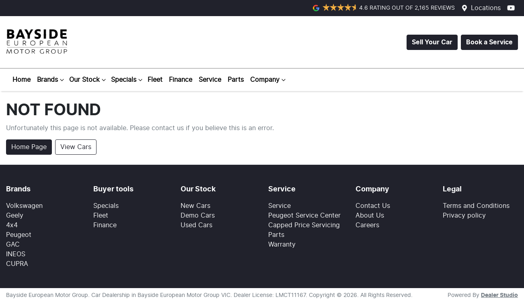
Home (21, 80)
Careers (367, 225)
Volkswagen (24, 206)
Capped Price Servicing (304, 225)
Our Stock (88, 80)
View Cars (75, 147)
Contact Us (372, 206)
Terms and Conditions (476, 206)
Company (269, 80)
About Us (369, 215)
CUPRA (17, 264)
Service (210, 80)
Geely (14, 215)
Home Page (29, 147)
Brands (51, 80)
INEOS (15, 254)
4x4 (12, 225)
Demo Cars (198, 215)
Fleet (155, 80)
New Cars (195, 206)
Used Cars (196, 225)
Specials (127, 80)
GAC (13, 244)
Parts (236, 80)
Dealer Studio (499, 295)
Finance (180, 80)
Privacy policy (464, 215)
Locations (486, 8)
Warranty (282, 244)
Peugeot (18, 235)
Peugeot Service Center (304, 215)
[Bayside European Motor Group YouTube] (512, 8)
